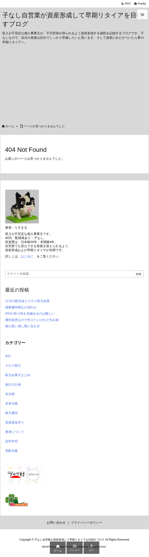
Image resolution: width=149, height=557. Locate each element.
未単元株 (11, 403)
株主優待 (11, 413)
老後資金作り (14, 422)
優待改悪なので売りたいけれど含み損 (32, 320)
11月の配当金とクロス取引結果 (27, 301)
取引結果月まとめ (17, 375)
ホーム (9, 126)
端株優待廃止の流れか (21, 307)
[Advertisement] (74, 85)
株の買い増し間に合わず (22, 326)
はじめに (27, 256)
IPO (8, 356)
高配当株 (11, 450)
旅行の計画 (13, 384)
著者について (14, 432)
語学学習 (11, 441)
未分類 (10, 394)
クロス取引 (13, 365)
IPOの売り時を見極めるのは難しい (30, 313)
